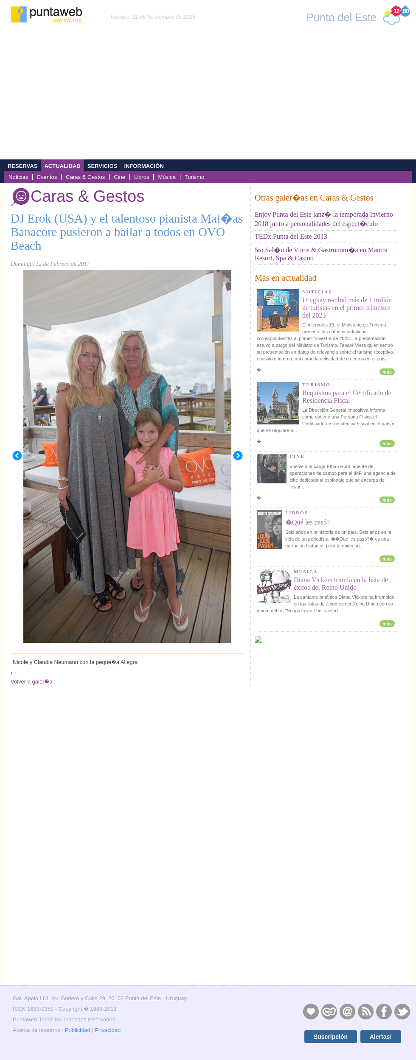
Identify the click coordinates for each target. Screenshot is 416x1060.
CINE (297, 456)
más (387, 371)
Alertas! (381, 1036)
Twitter (402, 1011)
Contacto (347, 1011)
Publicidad (77, 1030)
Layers (328, 1011)
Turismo (195, 177)
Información (143, 166)
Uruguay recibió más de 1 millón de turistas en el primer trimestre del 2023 (347, 307)
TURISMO (316, 384)
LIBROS (296, 512)
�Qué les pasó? (307, 522)
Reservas (22, 166)
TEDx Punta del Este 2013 (291, 236)
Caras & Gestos (85, 177)
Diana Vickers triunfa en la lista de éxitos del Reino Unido (341, 583)
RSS (365, 1011)
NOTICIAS (317, 291)
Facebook (383, 1011)
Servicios (102, 166)
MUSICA (306, 571)
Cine (119, 177)
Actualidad (62, 166)
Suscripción (331, 1036)
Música (166, 177)
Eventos (47, 177)
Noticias (18, 177)
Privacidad (108, 1030)
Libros (141, 177)
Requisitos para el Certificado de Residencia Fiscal (346, 396)
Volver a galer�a (31, 681)
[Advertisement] (208, 95)
